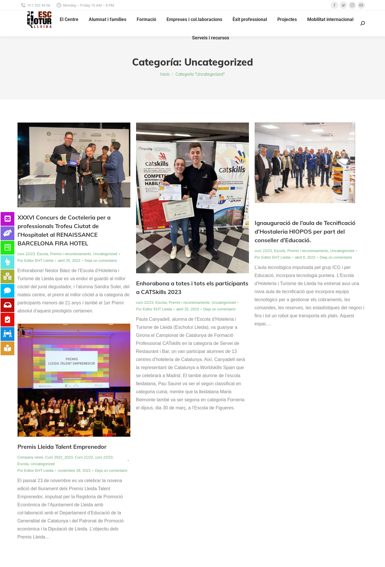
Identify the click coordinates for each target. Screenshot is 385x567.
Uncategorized (105, 254)
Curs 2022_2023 (59, 457)
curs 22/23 (26, 254)
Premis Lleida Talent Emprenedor (62, 446)
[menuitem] (69, 20)
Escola (42, 254)
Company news (30, 457)
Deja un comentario (101, 260)
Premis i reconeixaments (70, 254)
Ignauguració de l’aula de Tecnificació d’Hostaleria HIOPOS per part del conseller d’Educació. (305, 231)
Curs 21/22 (84, 457)
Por (36, 260)
